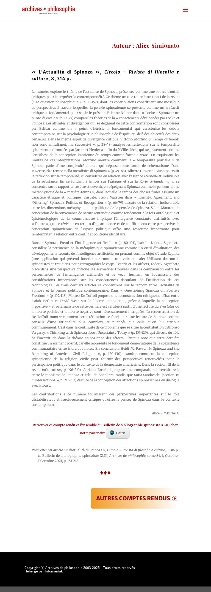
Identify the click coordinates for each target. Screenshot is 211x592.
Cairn (117, 432)
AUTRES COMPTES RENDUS (133, 498)
